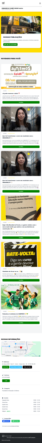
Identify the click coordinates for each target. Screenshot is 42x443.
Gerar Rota (5, 367)
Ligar (6, 380)
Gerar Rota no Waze (16, 367)
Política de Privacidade (6, 440)
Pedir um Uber (27, 367)
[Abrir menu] (40, 3)
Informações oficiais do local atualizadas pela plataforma (21, 437)
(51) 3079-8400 (6, 377)
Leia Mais (21, 102)
